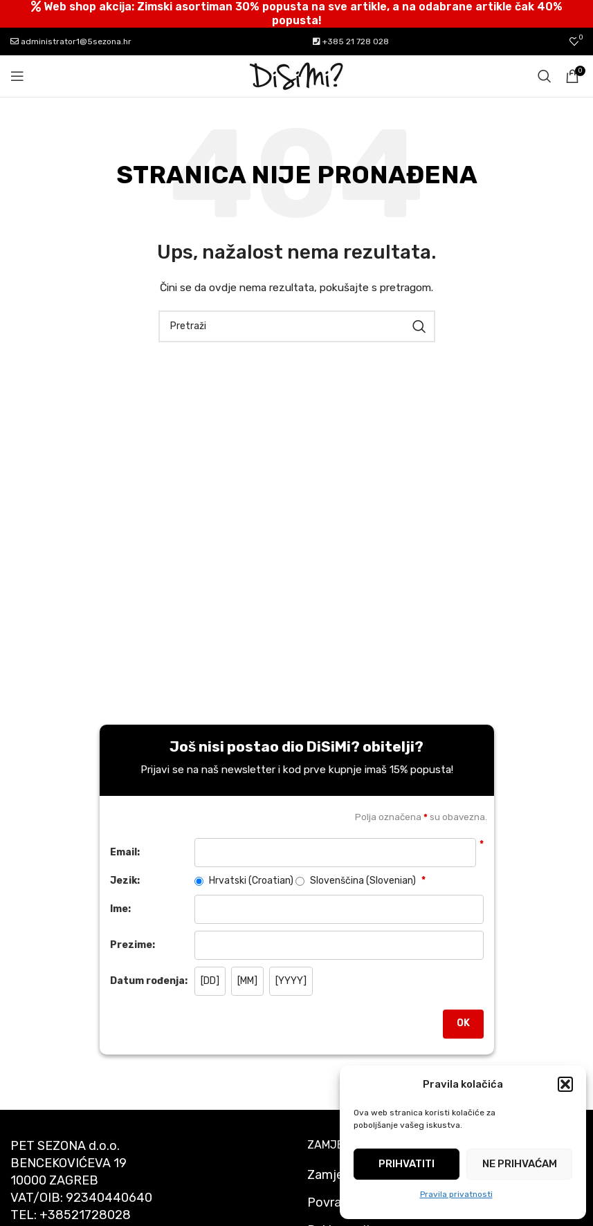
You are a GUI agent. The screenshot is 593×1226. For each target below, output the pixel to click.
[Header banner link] (296, 14)
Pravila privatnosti (456, 1194)
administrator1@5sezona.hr (70, 41)
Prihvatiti (406, 1164)
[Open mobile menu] (17, 76)
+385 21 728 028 (351, 41)
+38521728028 (85, 1215)
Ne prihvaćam (519, 1164)
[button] (565, 1084)
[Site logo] (296, 76)
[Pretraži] (544, 76)
